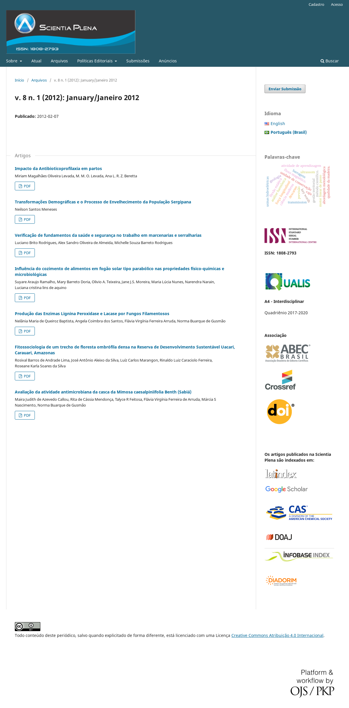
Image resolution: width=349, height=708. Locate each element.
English (278, 123)
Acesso (337, 4)
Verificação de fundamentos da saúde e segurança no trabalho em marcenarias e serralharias (108, 235)
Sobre (12, 61)
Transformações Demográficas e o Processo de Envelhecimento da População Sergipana (103, 202)
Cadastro (316, 4)
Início (19, 80)
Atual (36, 61)
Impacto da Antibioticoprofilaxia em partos (58, 168)
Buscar (330, 61)
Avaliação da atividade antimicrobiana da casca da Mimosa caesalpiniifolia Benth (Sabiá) (103, 392)
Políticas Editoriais (95, 61)
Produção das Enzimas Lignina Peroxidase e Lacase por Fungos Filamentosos (92, 313)
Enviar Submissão (285, 88)
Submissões (138, 61)
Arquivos (59, 61)
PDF (27, 186)
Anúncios (168, 61)
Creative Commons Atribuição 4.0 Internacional (277, 635)
